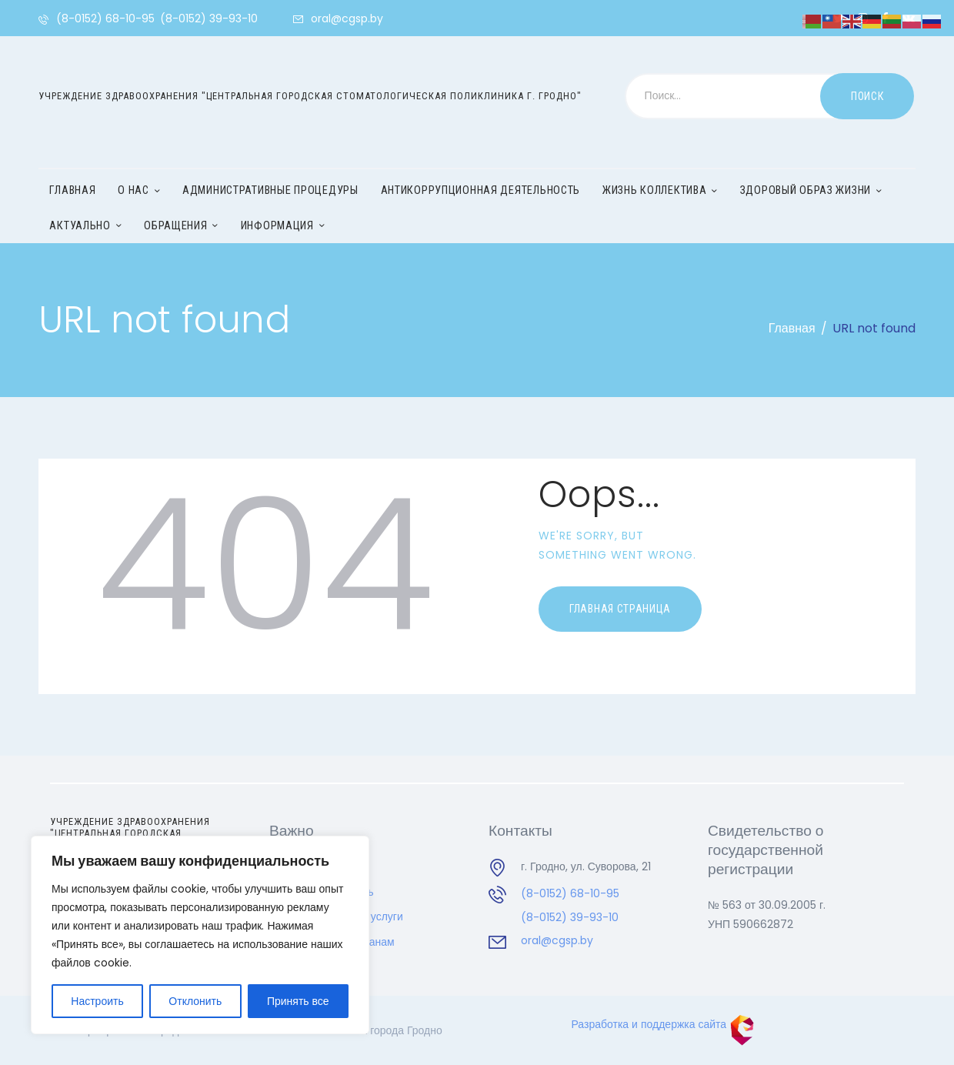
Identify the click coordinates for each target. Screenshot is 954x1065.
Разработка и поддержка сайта (664, 1024)
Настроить (97, 1001)
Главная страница (620, 609)
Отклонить (195, 1001)
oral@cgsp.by (557, 940)
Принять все (298, 1001)
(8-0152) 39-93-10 (570, 917)
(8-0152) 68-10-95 (570, 893)
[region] (200, 935)
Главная (792, 328)
